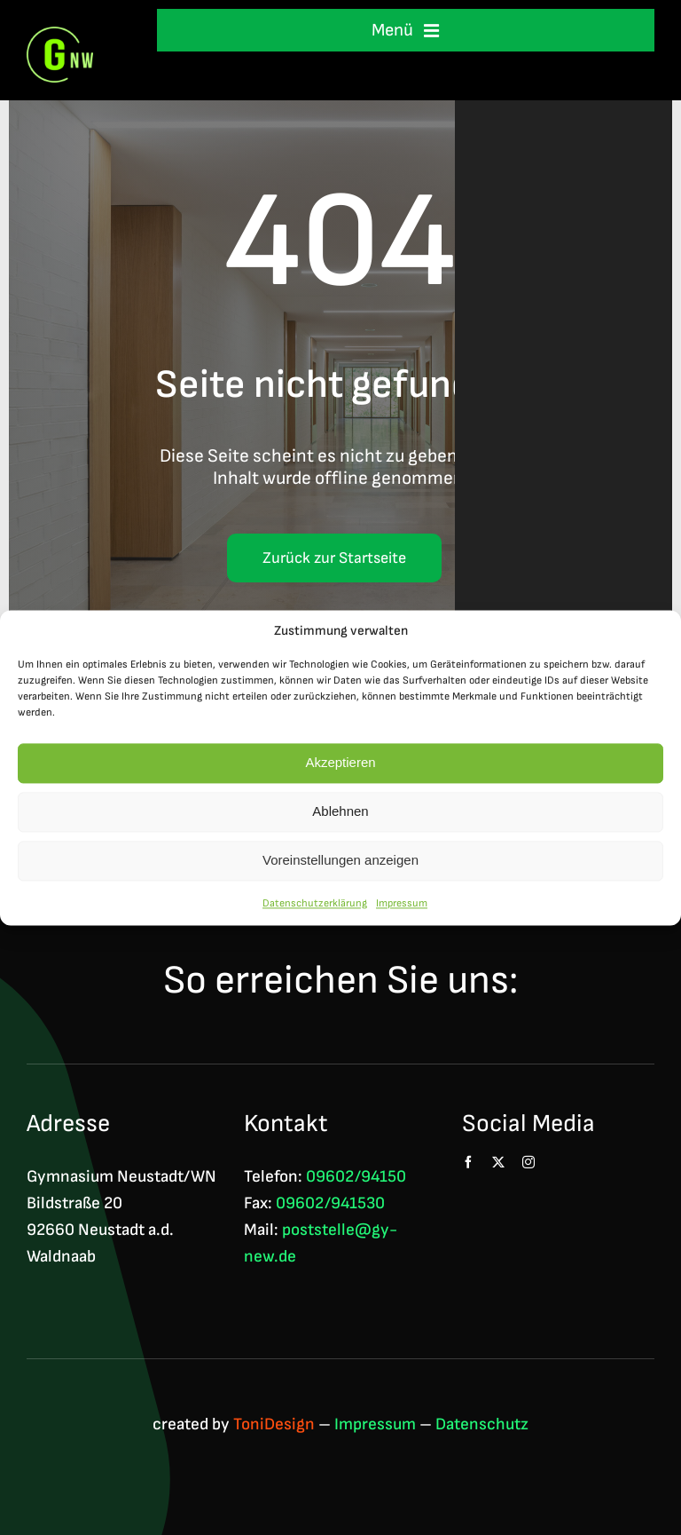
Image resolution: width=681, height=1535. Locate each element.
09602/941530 (330, 1203)
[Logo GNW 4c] (60, 36)
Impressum (401, 903)
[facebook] (468, 1162)
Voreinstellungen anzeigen (340, 860)
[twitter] (498, 1162)
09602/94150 (356, 1177)
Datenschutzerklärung (314, 903)
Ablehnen (340, 811)
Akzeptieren (340, 763)
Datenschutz (481, 1424)
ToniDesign (274, 1424)
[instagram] (528, 1162)
